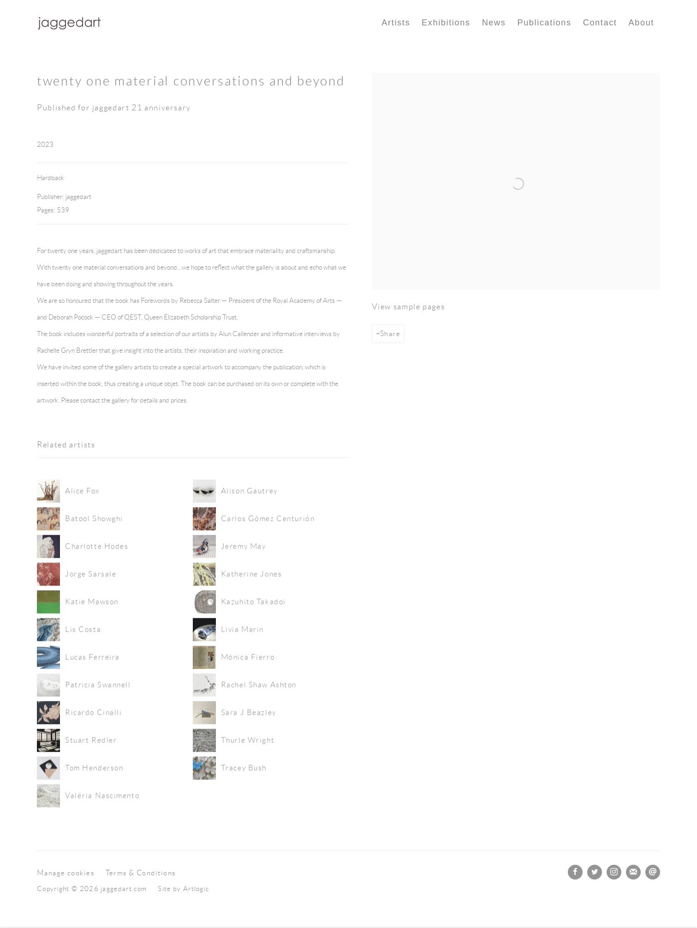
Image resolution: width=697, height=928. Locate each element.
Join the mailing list (633, 872)
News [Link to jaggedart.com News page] (494, 22)
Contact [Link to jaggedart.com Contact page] (600, 22)
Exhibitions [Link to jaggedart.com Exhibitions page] (446, 22)
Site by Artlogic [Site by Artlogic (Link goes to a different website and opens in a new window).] (183, 888)
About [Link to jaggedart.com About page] (641, 22)
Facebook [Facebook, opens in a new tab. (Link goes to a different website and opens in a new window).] (575, 872)
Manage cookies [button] (65, 873)
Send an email (652, 872)
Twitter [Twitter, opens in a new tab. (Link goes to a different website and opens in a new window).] (594, 872)
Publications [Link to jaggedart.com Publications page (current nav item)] (544, 22)
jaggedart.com (69, 23)
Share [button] (390, 333)
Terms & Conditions (141, 873)
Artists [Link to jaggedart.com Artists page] (395, 22)
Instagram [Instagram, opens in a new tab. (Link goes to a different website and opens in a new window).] (614, 872)
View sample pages (408, 306)
